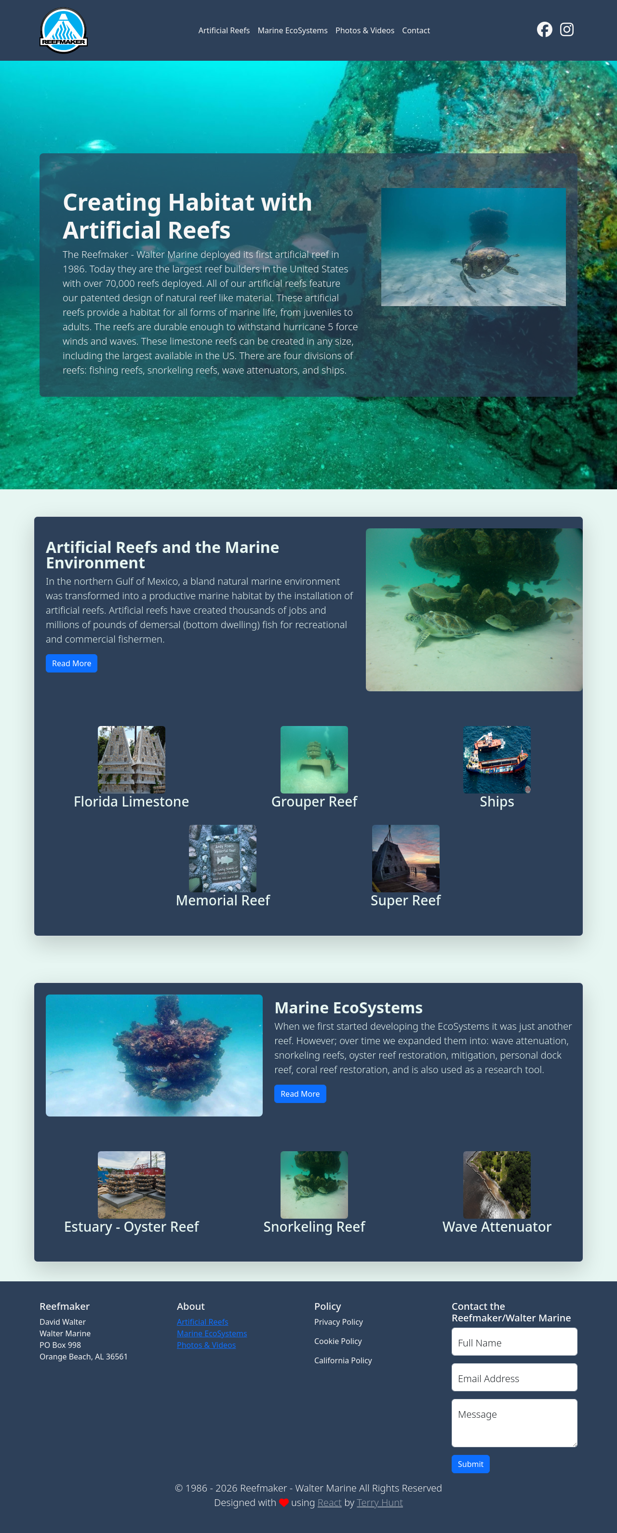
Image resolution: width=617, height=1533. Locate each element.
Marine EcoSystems (292, 30)
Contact (416, 30)
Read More (71, 663)
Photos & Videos (364, 30)
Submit (470, 1464)
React (330, 1502)
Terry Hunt (380, 1502)
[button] (131, 768)
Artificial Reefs (224, 30)
